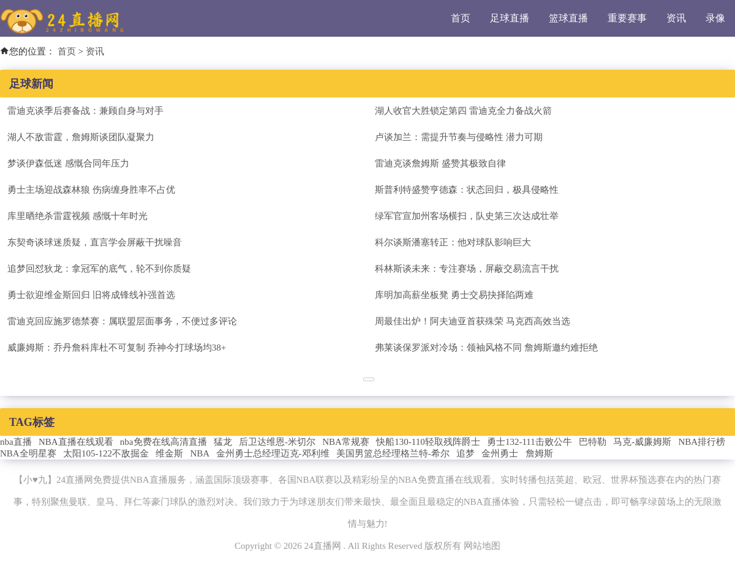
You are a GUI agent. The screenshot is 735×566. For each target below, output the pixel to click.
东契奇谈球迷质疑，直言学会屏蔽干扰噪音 (94, 242)
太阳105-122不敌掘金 (106, 453)
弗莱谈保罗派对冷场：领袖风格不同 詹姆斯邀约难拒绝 (486, 347)
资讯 (676, 18)
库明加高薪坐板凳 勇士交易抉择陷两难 (454, 295)
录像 (715, 18)
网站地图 (482, 546)
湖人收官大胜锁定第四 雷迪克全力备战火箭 (463, 111)
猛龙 (223, 442)
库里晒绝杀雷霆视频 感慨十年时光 (77, 216)
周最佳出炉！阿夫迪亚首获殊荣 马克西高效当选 (472, 321)
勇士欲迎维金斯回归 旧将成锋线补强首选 (91, 295)
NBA (199, 453)
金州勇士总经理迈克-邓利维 (273, 453)
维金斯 (169, 453)
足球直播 (509, 18)
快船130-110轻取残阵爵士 (428, 442)
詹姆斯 (539, 453)
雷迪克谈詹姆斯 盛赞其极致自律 (440, 163)
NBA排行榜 (702, 442)
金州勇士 (499, 453)
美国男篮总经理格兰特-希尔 (393, 453)
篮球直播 (568, 18)
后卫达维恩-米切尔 (277, 442)
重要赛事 (627, 18)
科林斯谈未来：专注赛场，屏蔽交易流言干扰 (467, 269)
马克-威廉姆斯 (642, 442)
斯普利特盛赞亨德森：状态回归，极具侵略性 (467, 190)
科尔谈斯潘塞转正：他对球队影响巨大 (453, 242)
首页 (460, 18)
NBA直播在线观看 (76, 442)
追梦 (465, 453)
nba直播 (16, 442)
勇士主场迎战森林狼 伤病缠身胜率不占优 (91, 190)
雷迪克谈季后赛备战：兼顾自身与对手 (85, 111)
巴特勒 (592, 442)
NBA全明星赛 (28, 453)
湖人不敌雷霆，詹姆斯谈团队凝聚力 (80, 137)
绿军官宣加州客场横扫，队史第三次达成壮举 (467, 216)
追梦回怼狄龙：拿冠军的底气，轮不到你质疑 (99, 269)
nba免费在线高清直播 (163, 442)
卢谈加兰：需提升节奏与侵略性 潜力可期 (459, 137)
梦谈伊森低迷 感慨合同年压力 (68, 163)
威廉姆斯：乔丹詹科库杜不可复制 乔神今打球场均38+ (116, 347)
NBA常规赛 (345, 442)
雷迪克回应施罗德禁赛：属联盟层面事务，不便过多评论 (122, 321)
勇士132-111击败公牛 (529, 442)
